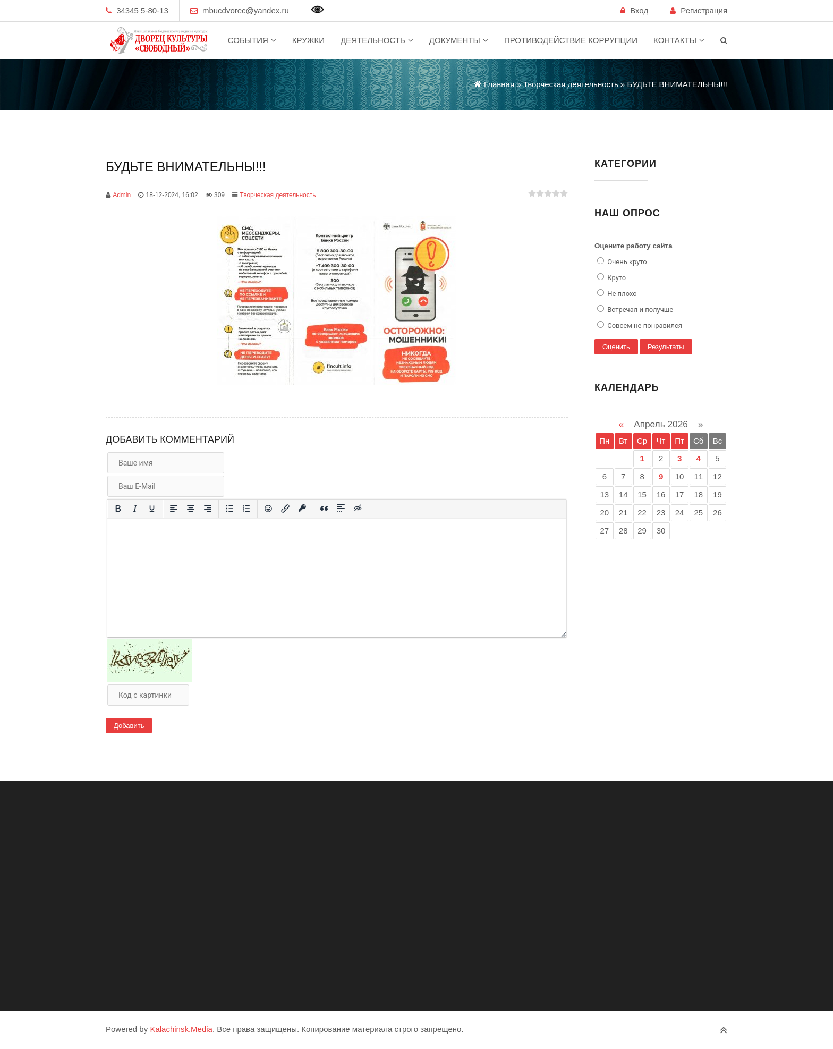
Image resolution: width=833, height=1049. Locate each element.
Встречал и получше (639, 310)
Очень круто (626, 262)
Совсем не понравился (644, 325)
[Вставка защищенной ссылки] (302, 508)
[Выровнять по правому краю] (207, 508)
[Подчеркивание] (151, 508)
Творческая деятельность (278, 195)
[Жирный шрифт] (117, 508)
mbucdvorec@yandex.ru (245, 10)
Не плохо (621, 294)
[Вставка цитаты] (324, 508)
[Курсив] (135, 508)
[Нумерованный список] (246, 508)
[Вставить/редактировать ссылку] (285, 508)
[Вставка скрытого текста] (358, 508)
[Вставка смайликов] (268, 508)
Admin (122, 195)
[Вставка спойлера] (341, 508)
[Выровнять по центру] (190, 508)
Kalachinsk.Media (181, 1029)
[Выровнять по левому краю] (173, 508)
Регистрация (704, 10)
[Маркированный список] (229, 508)
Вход (639, 10)
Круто (616, 278)
